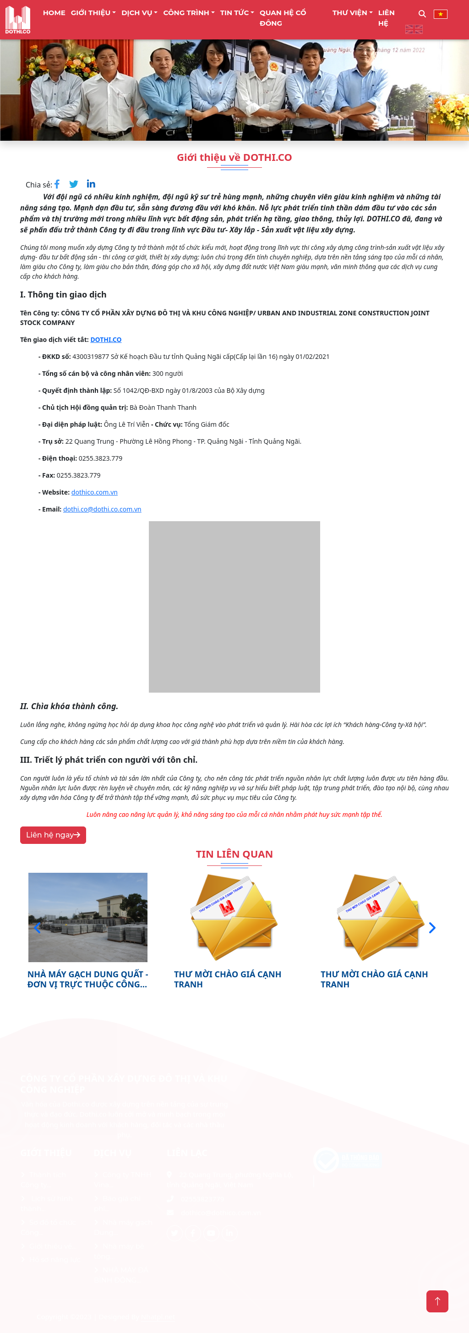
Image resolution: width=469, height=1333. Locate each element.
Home (54, 12)
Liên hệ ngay (53, 835)
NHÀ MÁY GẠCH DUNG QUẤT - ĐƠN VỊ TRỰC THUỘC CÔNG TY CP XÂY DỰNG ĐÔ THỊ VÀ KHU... (87, 979)
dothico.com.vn (94, 492)
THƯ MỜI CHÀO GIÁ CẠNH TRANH (228, 979)
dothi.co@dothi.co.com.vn (102, 509)
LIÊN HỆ (386, 18)
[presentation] (37, 927)
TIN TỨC (234, 12)
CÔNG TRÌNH (186, 12)
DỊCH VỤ (137, 12)
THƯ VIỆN (350, 12)
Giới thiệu (91, 12)
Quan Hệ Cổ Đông (283, 18)
